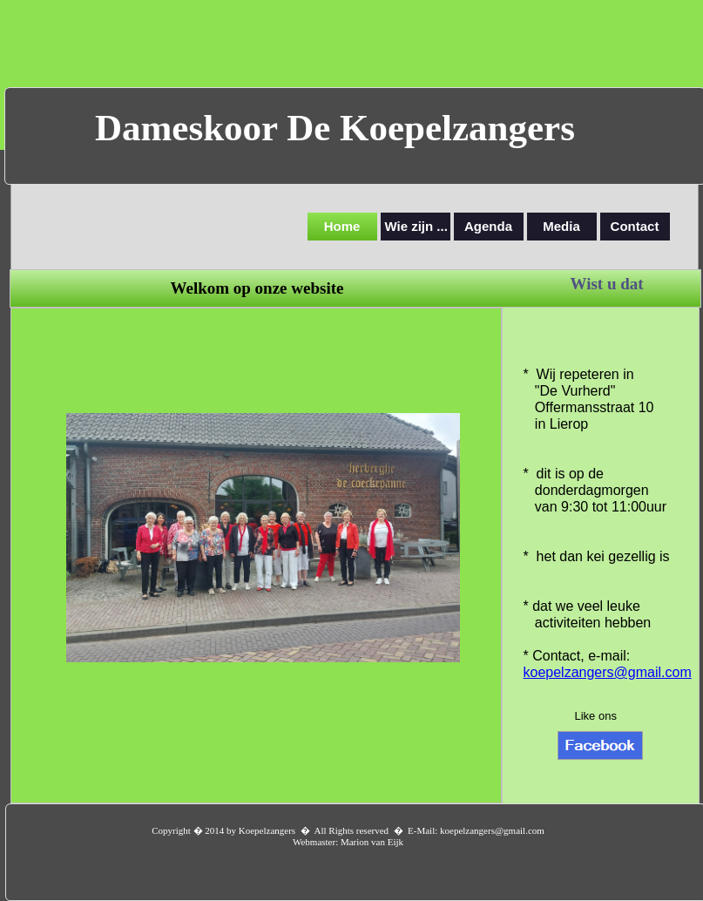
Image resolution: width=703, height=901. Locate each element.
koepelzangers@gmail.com (608, 672)
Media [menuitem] (561, 226)
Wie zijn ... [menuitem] (416, 226)
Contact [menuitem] (635, 226)
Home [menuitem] (342, 226)
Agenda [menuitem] (488, 226)
